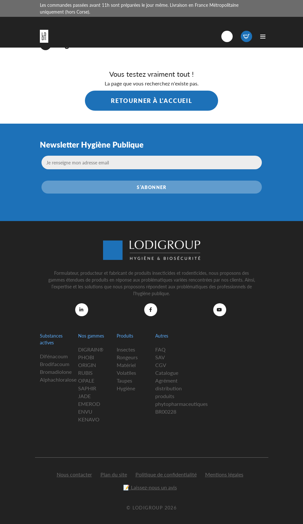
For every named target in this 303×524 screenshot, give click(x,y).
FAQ (160, 349)
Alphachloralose (58, 379)
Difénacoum (54, 356)
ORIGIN (87, 365)
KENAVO (88, 419)
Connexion (227, 36)
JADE (84, 396)
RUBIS (85, 372)
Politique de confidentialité (166, 474)
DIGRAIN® (90, 349)
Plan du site (113, 474)
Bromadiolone (56, 371)
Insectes (126, 349)
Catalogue (166, 372)
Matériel (126, 365)
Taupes (124, 380)
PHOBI (86, 357)
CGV (160, 365)
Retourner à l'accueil (151, 100)
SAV (160, 357)
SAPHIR (87, 388)
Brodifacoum (54, 364)
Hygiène (126, 388)
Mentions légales (224, 474)
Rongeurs (127, 357)
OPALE (86, 380)
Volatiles (126, 372)
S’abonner (152, 187)
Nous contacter (74, 474)
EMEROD (89, 403)
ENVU (85, 411)
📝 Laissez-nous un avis (150, 487)
